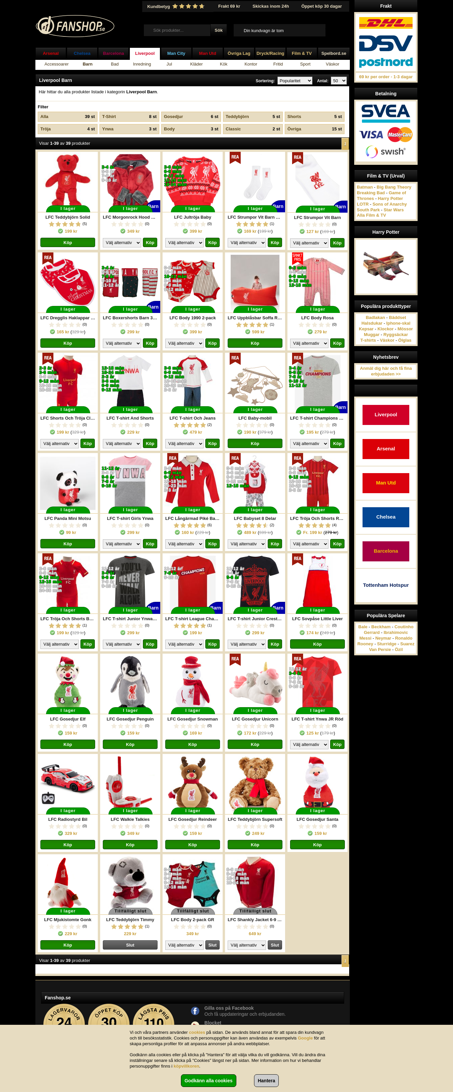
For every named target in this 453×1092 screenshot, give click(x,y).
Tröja (67, 129)
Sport (305, 64)
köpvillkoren (186, 1066)
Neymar (383, 638)
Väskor (332, 64)
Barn (88, 64)
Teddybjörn (253, 117)
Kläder (196, 64)
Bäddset (397, 317)
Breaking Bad (371, 192)
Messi (366, 638)
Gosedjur (191, 117)
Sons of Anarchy (390, 204)
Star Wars (394, 209)
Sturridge (387, 643)
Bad (115, 64)
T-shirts (368, 340)
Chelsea (82, 53)
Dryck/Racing (270, 53)
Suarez (407, 643)
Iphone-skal (398, 323)
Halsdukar (372, 323)
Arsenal (51, 53)
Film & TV (302, 53)
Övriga (314, 129)
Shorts (314, 117)
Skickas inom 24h (271, 6)
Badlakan (375, 317)
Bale (362, 626)
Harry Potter (390, 198)
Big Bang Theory (394, 187)
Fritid (278, 64)
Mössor (405, 328)
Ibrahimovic (396, 632)
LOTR (363, 204)
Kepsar (366, 328)
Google (305, 1038)
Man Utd (207, 53)
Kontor (250, 64)
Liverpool (145, 53)
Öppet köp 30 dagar (321, 6)
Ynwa (129, 129)
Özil (399, 649)
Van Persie (380, 649)
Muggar (372, 334)
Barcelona (113, 53)
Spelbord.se (333, 53)
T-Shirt (129, 117)
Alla (67, 117)
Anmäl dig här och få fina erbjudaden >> (386, 371)
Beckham (381, 626)
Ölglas (405, 340)
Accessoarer (56, 64)
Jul (169, 64)
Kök (223, 64)
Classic (253, 129)
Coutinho (404, 626)
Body (191, 129)
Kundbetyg (176, 6)
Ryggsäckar (395, 334)
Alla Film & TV (371, 215)
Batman (365, 187)
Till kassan (335, 30)
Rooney (365, 643)
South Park (368, 209)
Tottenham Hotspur (386, 585)
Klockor (386, 328)
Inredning (142, 64)
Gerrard (372, 632)
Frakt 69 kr (229, 6)
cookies (197, 1032)
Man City (176, 53)
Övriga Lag (239, 53)
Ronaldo (403, 638)
